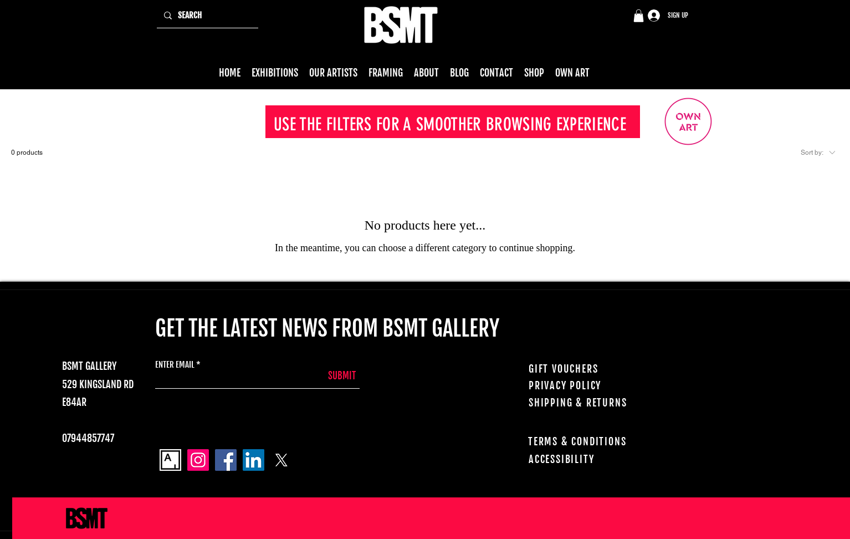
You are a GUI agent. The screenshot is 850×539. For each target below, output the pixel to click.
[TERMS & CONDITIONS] (592, 441)
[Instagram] (198, 460)
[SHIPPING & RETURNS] (589, 402)
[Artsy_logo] (170, 460)
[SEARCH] (206, 15)
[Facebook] (226, 460)
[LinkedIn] (253, 460)
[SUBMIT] (328, 376)
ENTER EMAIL (174, 364)
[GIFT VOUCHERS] (589, 369)
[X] (281, 460)
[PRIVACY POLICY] (591, 385)
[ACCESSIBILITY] (593, 459)
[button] (638, 15)
